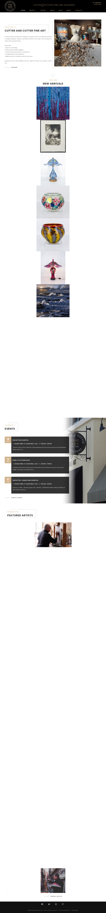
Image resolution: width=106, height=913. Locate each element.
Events (43, 10)
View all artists (56, 896)
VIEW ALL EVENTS (16, 497)
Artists (32, 10)
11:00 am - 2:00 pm (45, 444)
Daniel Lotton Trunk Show (21, 460)
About (52, 10)
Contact (79, 10)
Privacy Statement (64, 910)
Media (69, 10)
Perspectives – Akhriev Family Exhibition (25, 480)
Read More (14, 67)
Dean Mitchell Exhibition (20, 440)
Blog (60, 10)
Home (23, 10)
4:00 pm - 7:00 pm (45, 464)
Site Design (75, 910)
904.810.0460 (97, 4)
